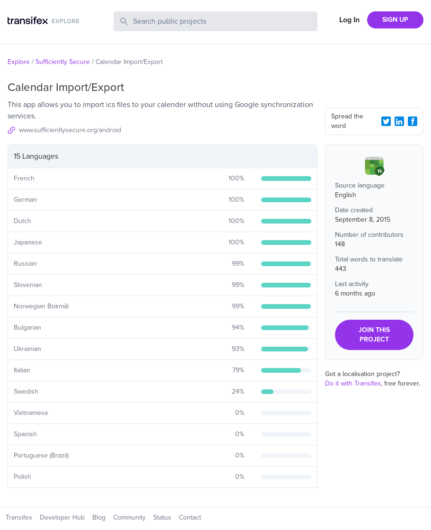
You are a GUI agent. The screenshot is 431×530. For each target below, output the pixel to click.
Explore (19, 62)
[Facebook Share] (412, 121)
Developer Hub (62, 517)
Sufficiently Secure (62, 62)
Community (129, 517)
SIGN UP (395, 20)
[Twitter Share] (386, 121)
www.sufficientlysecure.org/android (70, 130)
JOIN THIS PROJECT (374, 334)
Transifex (19, 517)
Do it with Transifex (353, 383)
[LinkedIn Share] (399, 121)
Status (162, 517)
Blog (99, 517)
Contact (190, 517)
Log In (349, 20)
